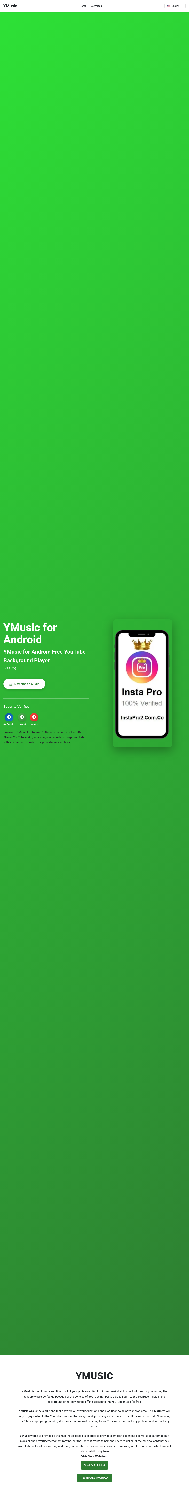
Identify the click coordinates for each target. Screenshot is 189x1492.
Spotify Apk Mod (94, 1465)
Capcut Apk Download (94, 1478)
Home (82, 5)
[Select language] (175, 6)
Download (96, 5)
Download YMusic (26, 684)
